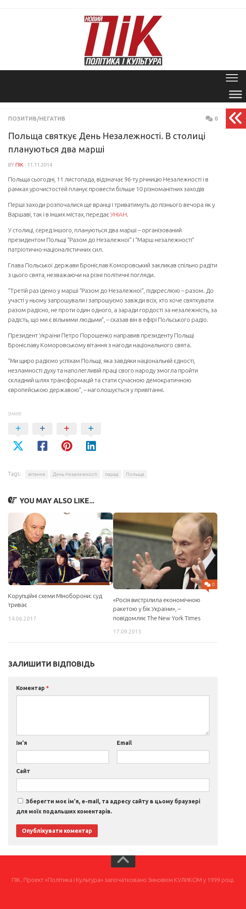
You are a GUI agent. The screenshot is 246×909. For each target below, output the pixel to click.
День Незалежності (75, 474)
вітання (36, 474)
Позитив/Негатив (36, 118)
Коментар (32, 688)
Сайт (23, 771)
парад (111, 474)
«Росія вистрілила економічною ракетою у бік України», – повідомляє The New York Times (157, 608)
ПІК (19, 164)
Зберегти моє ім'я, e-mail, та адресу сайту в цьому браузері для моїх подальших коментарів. (108, 806)
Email (124, 743)
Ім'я (21, 743)
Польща (135, 474)
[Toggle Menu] (235, 94)
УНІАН (118, 214)
